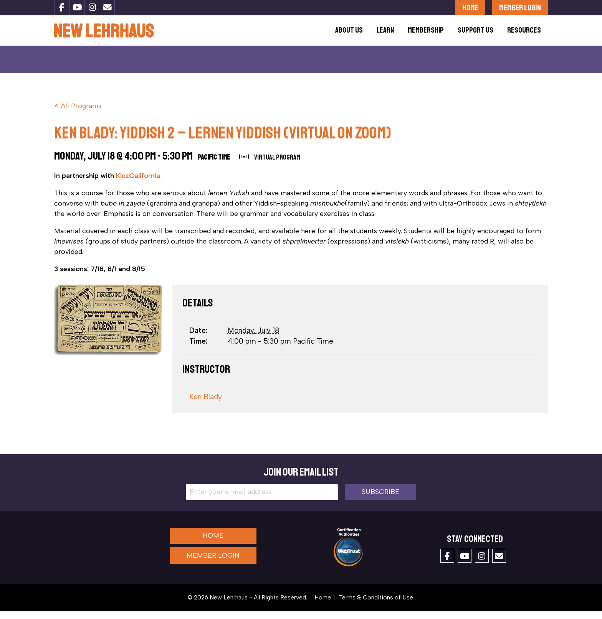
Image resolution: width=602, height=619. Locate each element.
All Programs (81, 113)
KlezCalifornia (138, 183)
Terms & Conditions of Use (376, 605)
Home (470, 7)
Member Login (520, 7)
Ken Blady (205, 404)
